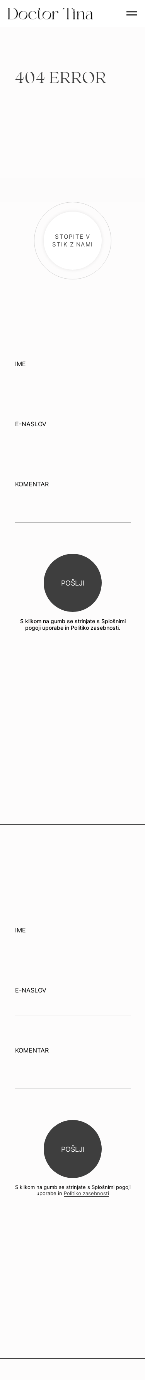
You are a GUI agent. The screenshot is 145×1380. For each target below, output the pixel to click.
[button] (72, 240)
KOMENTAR (32, 484)
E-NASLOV (30, 424)
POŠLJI (73, 583)
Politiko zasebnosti (86, 1193)
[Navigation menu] (131, 13)
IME (20, 364)
